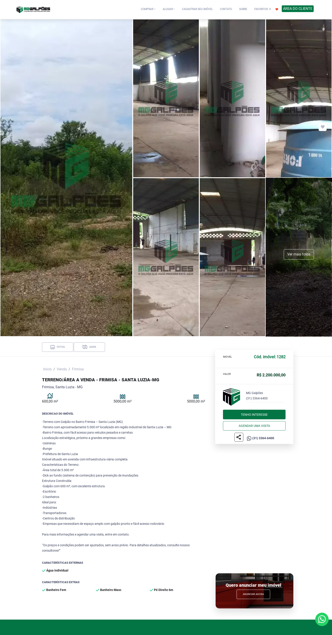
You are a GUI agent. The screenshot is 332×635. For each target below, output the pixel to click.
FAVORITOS (266, 9)
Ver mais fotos (298, 254)
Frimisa (78, 369)
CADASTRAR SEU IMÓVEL (197, 9)
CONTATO (226, 9)
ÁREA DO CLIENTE (297, 8)
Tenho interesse (254, 414)
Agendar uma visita (254, 426)
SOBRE (243, 9)
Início (47, 369)
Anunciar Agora (253, 594)
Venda (62, 369)
